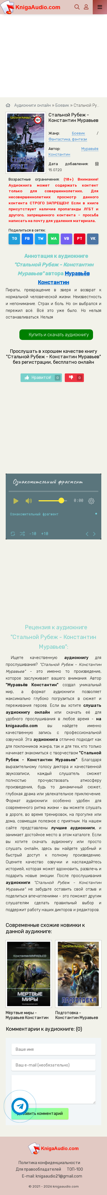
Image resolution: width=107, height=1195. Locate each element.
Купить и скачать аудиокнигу (59, 334)
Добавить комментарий (40, 1113)
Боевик (78, 133)
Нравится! (42, 378)
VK (92, 238)
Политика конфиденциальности (49, 1162)
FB (27, 238)
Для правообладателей (38, 1169)
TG (14, 238)
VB (66, 238)
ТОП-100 (75, 1169)
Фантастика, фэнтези (68, 139)
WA (53, 238)
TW (40, 238)
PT (79, 238)
